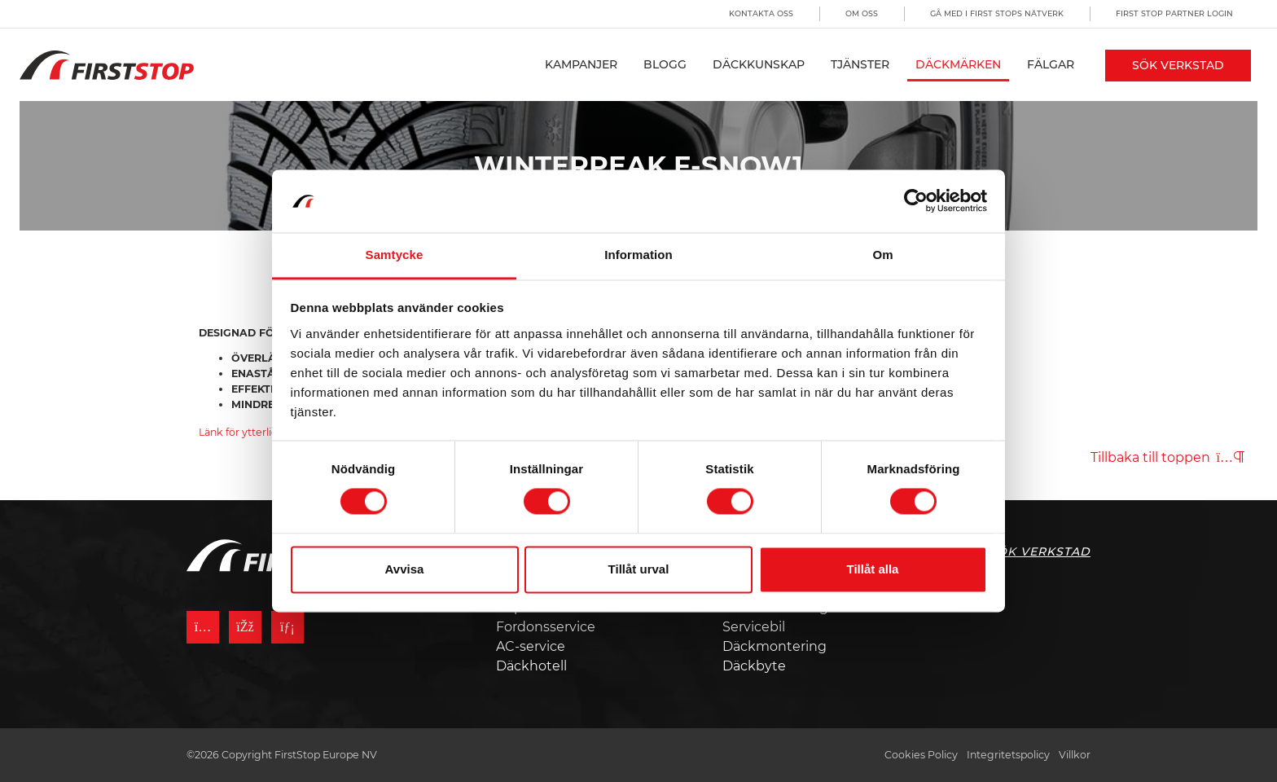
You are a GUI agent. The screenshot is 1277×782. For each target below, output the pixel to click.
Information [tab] (638, 254)
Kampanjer (581, 64)
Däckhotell (531, 666)
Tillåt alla (873, 569)
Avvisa (404, 569)
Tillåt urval (638, 569)
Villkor (1074, 755)
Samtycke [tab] (394, 254)
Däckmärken (958, 64)
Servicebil (753, 627)
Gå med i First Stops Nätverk (997, 13)
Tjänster (860, 64)
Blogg (665, 64)
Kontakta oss (761, 13)
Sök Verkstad (1178, 65)
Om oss (861, 13)
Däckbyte (754, 666)
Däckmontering (774, 646)
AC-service (530, 646)
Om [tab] (882, 254)
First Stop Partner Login (1174, 13)
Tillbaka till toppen (1167, 457)
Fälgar (1050, 64)
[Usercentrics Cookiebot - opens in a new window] (916, 201)
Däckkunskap (759, 64)
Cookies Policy (921, 755)
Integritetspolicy (1008, 755)
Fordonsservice (545, 627)
